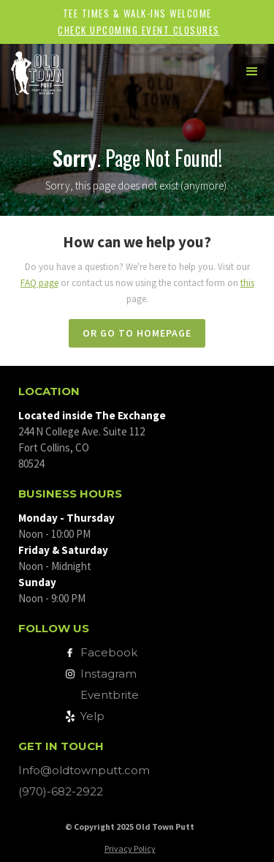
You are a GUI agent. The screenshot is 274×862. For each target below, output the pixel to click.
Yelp (92, 716)
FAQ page (39, 283)
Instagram (108, 674)
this (247, 283)
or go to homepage (137, 333)
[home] (110, 71)
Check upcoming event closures (139, 30)
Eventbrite (109, 695)
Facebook (108, 652)
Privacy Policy (130, 848)
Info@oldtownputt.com (84, 770)
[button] (252, 71)
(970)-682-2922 (60, 791)
